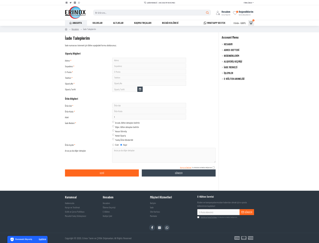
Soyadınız (69, 67)
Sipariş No (69, 87)
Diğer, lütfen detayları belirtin (125, 135)
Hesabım (75, 29)
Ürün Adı (68, 111)
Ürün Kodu (69, 118)
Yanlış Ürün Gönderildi (122, 148)
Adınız (67, 60)
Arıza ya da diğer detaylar (75, 161)
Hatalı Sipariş (119, 144)
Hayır (123, 154)
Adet (67, 125)
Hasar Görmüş (119, 140)
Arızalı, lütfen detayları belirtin (126, 131)
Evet (115, 154)
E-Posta (68, 74)
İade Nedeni (70, 132)
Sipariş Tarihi (70, 94)
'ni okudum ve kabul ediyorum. (217, 217)
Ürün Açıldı (69, 154)
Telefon (68, 80)
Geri (102, 184)
